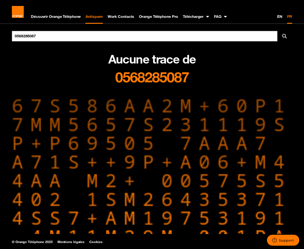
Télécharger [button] (193, 16)
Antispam (94, 16)
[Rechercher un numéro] (144, 36)
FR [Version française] (289, 16)
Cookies (95, 242)
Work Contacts (121, 16)
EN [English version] (279, 16)
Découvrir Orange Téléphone (56, 16)
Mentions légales (71, 242)
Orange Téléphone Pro (158, 16)
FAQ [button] (217, 16)
